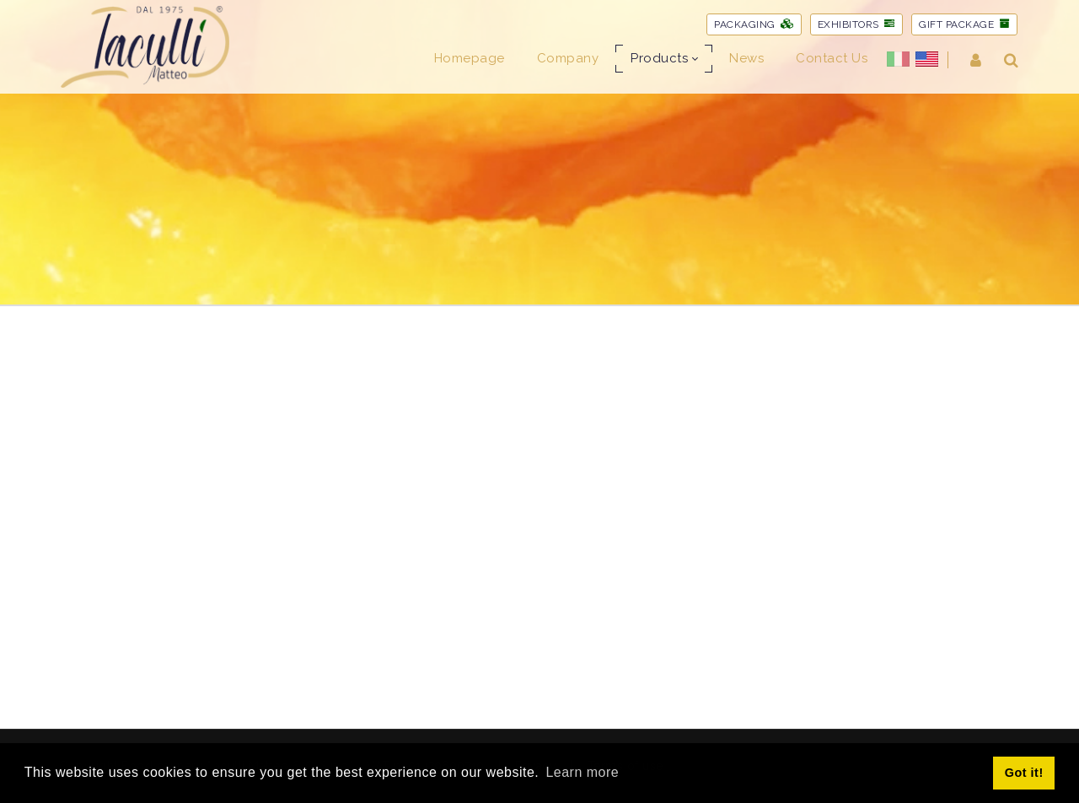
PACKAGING (753, 24)
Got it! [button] (1024, 772)
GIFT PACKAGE (964, 24)
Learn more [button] (582, 772)
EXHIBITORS (856, 24)
